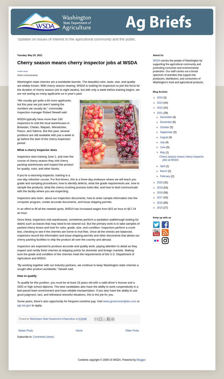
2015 (160, 207)
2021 (160, 112)
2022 (160, 107)
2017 (160, 197)
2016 (160, 202)
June (163, 147)
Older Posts (132, 330)
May (163, 152)
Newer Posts (25, 330)
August (164, 137)
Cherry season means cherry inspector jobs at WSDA (77, 62)
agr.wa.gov (24, 305)
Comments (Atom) (43, 336)
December (166, 117)
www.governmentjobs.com (119, 301)
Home (79, 330)
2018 (160, 192)
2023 (160, 102)
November (166, 122)
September (166, 132)
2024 (160, 97)
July (162, 142)
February (165, 176)
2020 (160, 182)
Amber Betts (22, 71)
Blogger (141, 359)
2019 (160, 187)
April (163, 166)
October (165, 127)
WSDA (156, 60)
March (164, 171)
